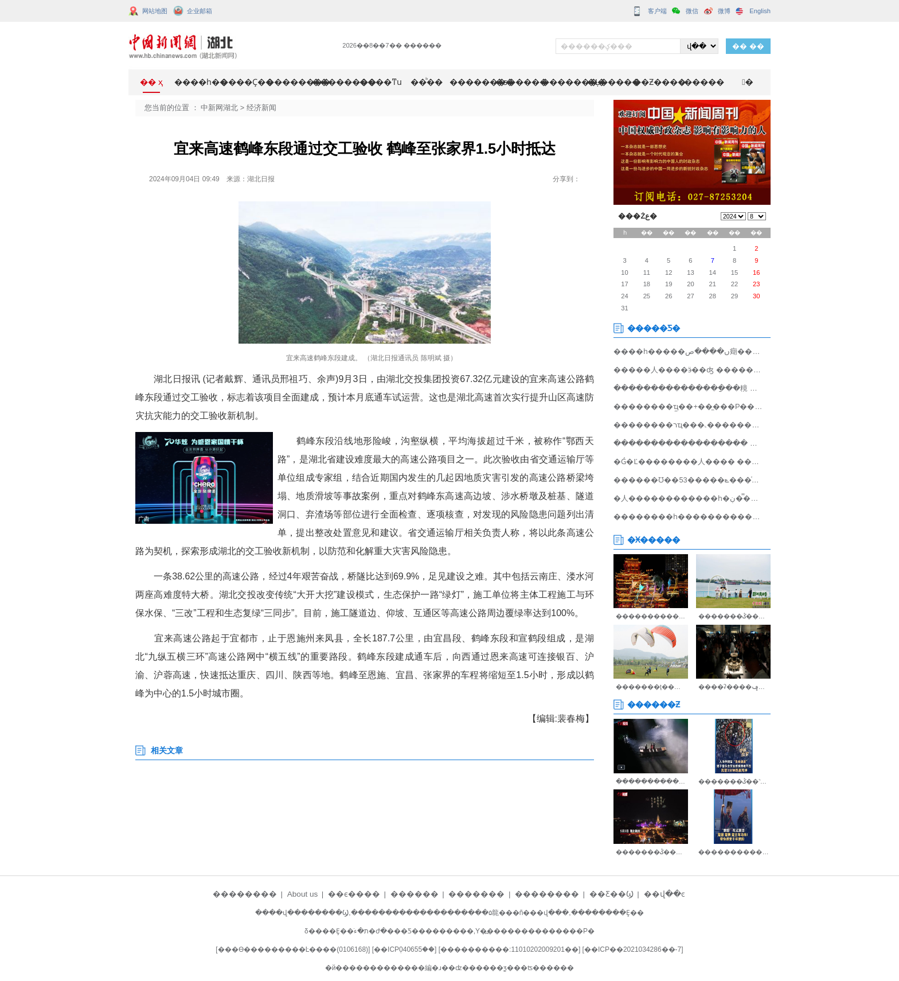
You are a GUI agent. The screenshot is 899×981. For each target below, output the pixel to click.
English (760, 10)
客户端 (657, 10)
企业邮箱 (199, 10)
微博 (724, 10)
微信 (692, 10)
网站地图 (154, 10)
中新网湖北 (219, 107)
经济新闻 (261, 107)
